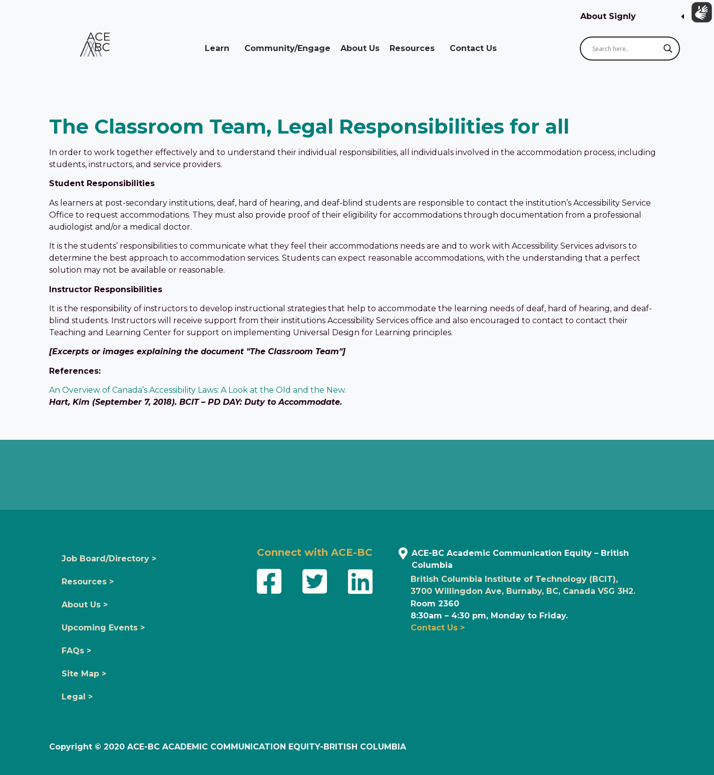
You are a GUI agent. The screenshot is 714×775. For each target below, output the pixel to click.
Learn (219, 49)
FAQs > (76, 650)
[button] (632, 17)
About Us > (85, 604)
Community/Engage (287, 48)
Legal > (77, 696)
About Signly (608, 16)
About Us (360, 48)
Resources (415, 49)
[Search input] (625, 49)
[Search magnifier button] (668, 49)
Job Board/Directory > (109, 558)
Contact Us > (438, 627)
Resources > (88, 581)
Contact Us (476, 49)
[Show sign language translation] (699, 14)
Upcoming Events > (103, 627)
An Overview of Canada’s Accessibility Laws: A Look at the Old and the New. (197, 390)
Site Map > (84, 673)
